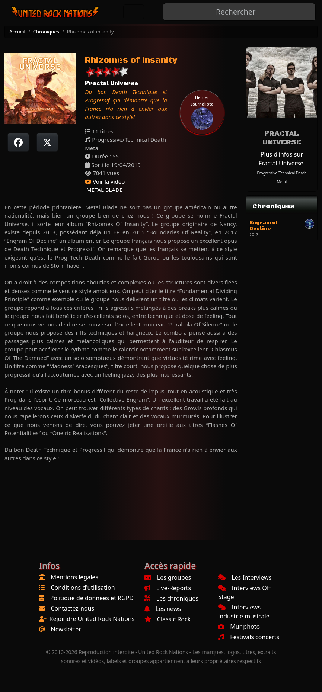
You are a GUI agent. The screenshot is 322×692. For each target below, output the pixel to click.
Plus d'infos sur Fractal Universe (281, 158)
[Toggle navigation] (133, 11)
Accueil (17, 31)
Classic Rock (167, 619)
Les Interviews (244, 577)
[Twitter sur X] (47, 142)
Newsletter (66, 629)
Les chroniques (171, 598)
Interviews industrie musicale (244, 611)
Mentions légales (75, 577)
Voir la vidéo (105, 181)
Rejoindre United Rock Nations (92, 619)
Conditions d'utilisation (83, 587)
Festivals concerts (248, 637)
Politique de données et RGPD (92, 598)
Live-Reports (167, 588)
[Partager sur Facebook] (18, 142)
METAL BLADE (103, 189)
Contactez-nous (73, 608)
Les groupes (167, 577)
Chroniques (46, 31)
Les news (162, 609)
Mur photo (239, 626)
